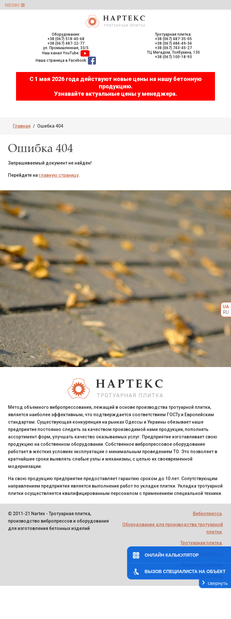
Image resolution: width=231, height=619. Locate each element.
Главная (21, 126)
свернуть (218, 583)
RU (226, 312)
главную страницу (59, 175)
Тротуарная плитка (201, 542)
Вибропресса (207, 513)
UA (226, 306)
